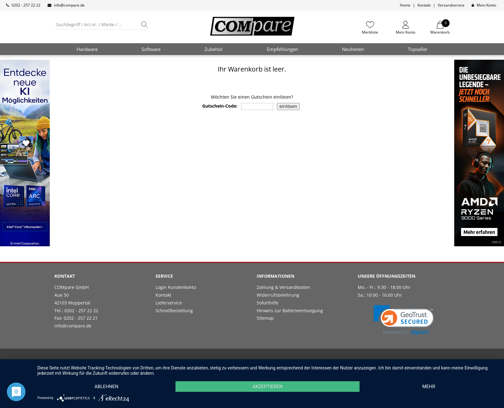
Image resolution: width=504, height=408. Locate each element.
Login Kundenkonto (176, 287)
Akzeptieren (267, 386)
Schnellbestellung (174, 310)
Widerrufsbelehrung (278, 295)
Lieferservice (169, 303)
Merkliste (370, 32)
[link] (403, 320)
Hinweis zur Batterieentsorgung (290, 310)
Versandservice (451, 5)
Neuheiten (353, 49)
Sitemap (265, 318)
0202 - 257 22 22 (26, 5)
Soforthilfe (267, 303)
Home (405, 5)
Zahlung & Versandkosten (283, 287)
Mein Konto (486, 5)
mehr (428, 386)
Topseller (417, 49)
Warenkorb (440, 28)
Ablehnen (106, 386)
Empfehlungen (282, 49)
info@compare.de (69, 5)
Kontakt (424, 5)
